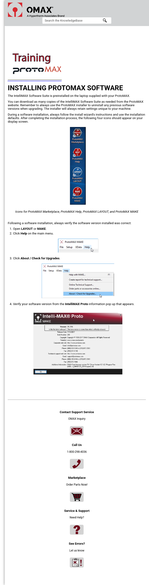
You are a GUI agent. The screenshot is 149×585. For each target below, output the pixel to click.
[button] (104, 20)
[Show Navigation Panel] (143, 9)
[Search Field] (77, 20)
